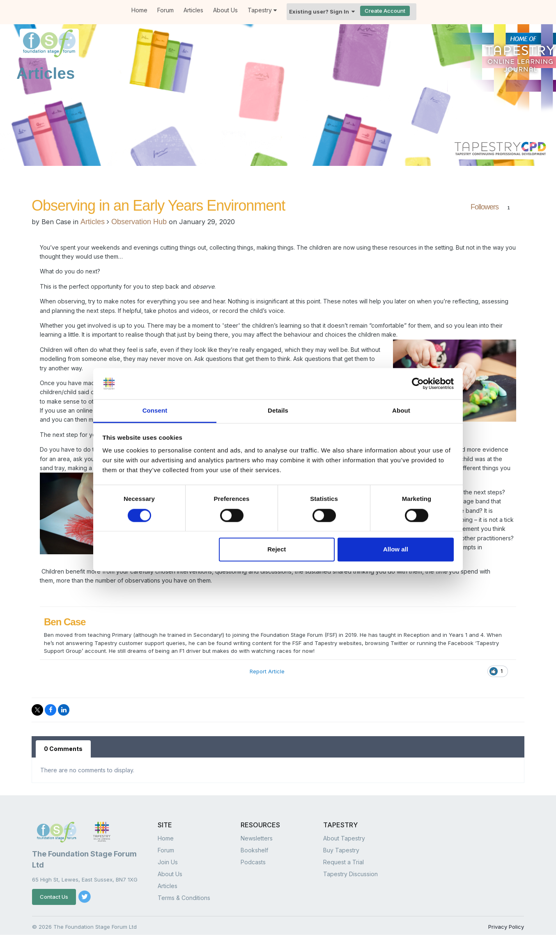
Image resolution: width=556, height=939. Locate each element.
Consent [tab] (155, 410)
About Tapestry (344, 838)
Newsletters (257, 838)
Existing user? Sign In (322, 11)
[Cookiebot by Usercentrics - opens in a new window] (418, 383)
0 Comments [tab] (63, 748)
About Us (225, 10)
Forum (165, 10)
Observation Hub (139, 222)
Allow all (395, 549)
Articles (193, 10)
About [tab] (401, 410)
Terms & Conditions (184, 897)
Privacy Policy (506, 926)
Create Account (385, 10)
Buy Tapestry (341, 850)
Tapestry (262, 10)
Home (139, 10)
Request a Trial (343, 862)
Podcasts (253, 862)
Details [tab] (278, 410)
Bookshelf (254, 850)
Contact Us (54, 896)
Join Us (168, 862)
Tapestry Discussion (350, 873)
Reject (276, 549)
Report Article (267, 671)
